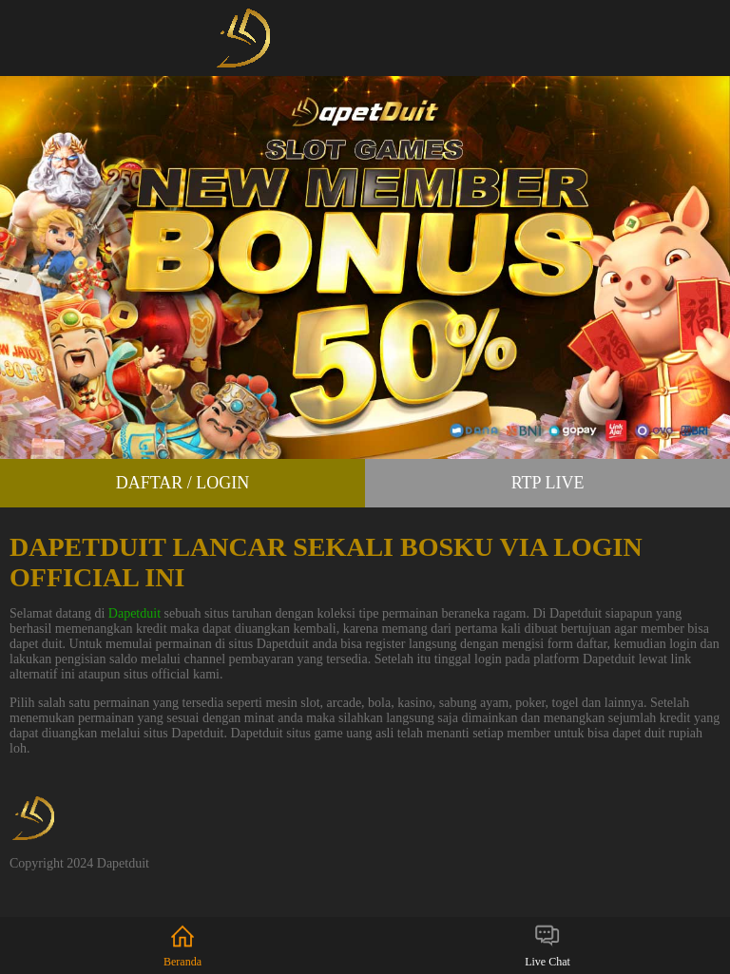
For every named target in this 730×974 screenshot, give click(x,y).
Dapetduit (134, 613)
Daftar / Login (183, 482)
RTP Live (548, 482)
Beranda (182, 945)
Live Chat (547, 945)
